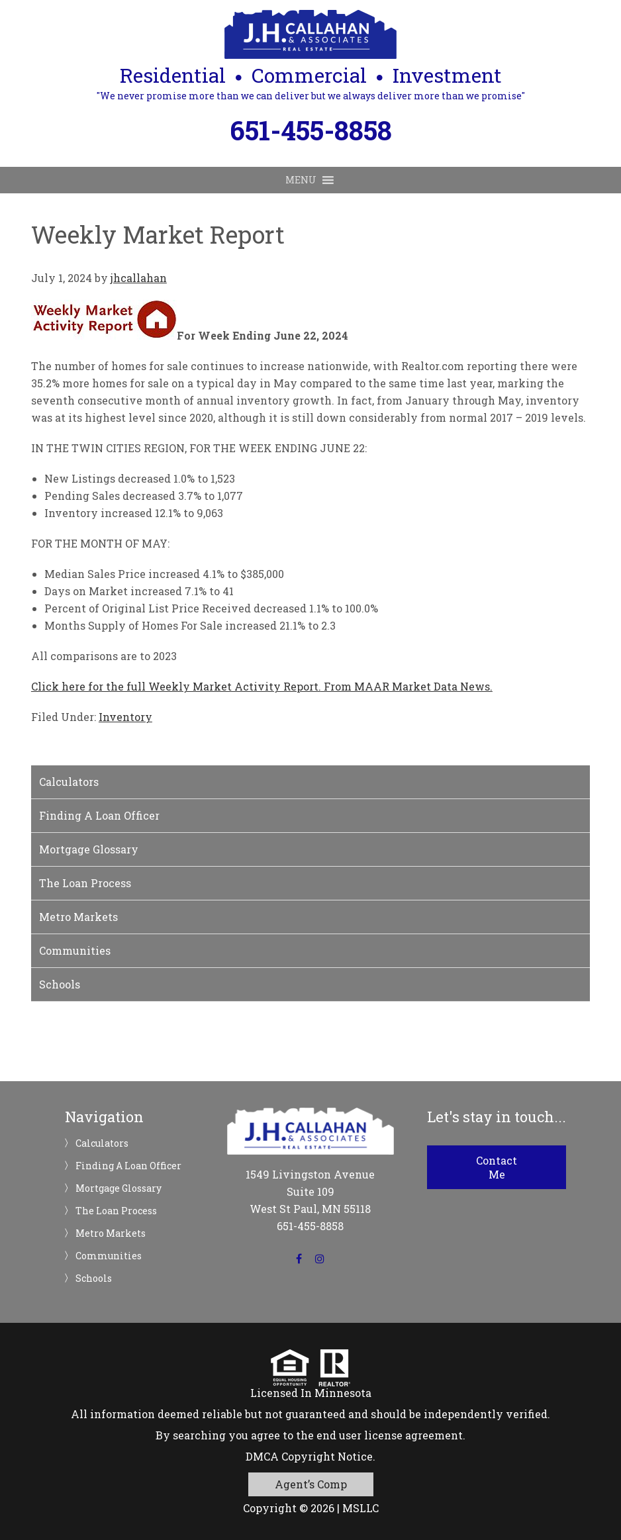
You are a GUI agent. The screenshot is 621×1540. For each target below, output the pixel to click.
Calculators (69, 782)
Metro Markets (78, 917)
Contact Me (496, 1167)
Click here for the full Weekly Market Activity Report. (176, 686)
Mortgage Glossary (88, 849)
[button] (300, 180)
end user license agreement (389, 1435)
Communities (75, 950)
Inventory (125, 717)
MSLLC (360, 1508)
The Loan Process (85, 883)
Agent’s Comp (311, 1484)
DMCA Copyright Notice (309, 1456)
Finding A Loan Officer (99, 815)
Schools (59, 984)
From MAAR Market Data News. (407, 686)
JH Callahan (310, 34)
